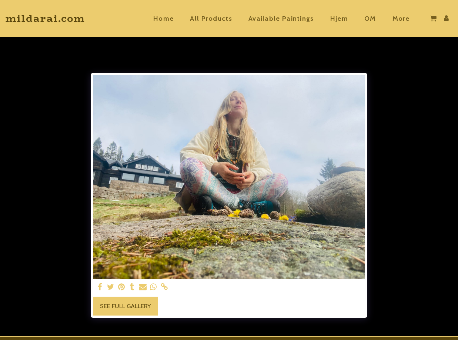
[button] (433, 18)
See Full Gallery (125, 306)
